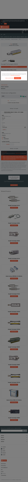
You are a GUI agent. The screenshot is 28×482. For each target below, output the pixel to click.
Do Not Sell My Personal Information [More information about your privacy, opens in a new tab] (15, 75)
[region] (14, 75)
